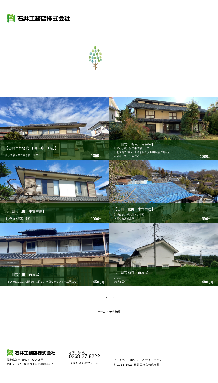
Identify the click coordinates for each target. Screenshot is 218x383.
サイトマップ (153, 360)
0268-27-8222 (84, 356)
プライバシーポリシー (127, 360)
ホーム (102, 311)
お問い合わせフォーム (84, 363)
